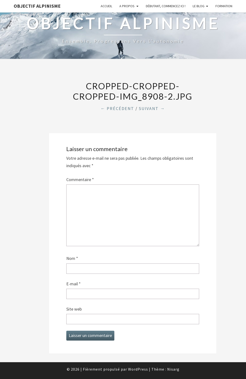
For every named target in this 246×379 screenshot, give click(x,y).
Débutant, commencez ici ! (165, 6)
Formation (223, 6)
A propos (127, 6)
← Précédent (117, 108)
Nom (72, 258)
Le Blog (198, 6)
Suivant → (152, 108)
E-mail (73, 284)
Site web (74, 309)
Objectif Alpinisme (37, 6)
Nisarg (173, 369)
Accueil (106, 6)
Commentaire (80, 179)
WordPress (138, 369)
